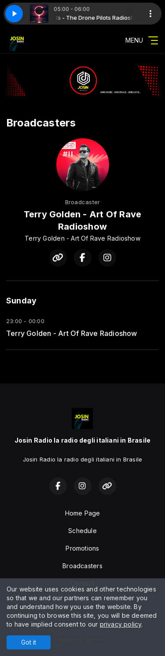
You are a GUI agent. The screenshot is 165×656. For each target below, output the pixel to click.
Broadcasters (82, 565)
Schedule (82, 530)
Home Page (82, 513)
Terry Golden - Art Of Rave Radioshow (71, 333)
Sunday (21, 300)
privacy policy (121, 624)
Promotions (82, 548)
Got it (28, 642)
